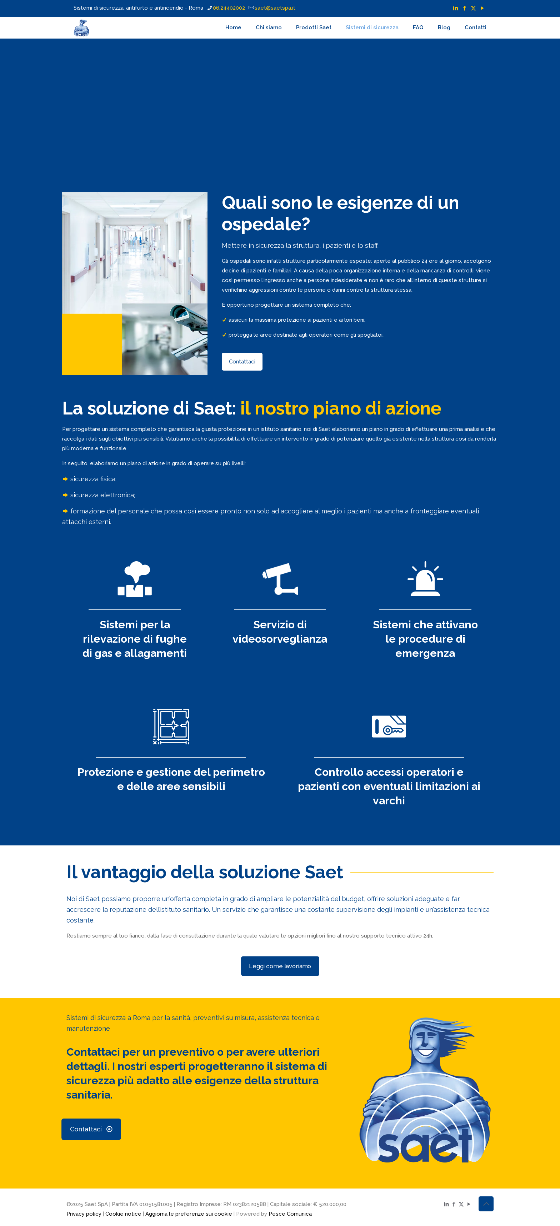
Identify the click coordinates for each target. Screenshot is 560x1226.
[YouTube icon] (482, 8)
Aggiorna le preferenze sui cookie (188, 1214)
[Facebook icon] (464, 8)
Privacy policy (83, 1214)
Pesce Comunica (290, 1214)
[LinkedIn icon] (455, 8)
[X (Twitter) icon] (473, 8)
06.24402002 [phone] (229, 8)
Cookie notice (123, 1214)
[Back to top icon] (486, 1203)
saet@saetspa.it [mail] (275, 8)
